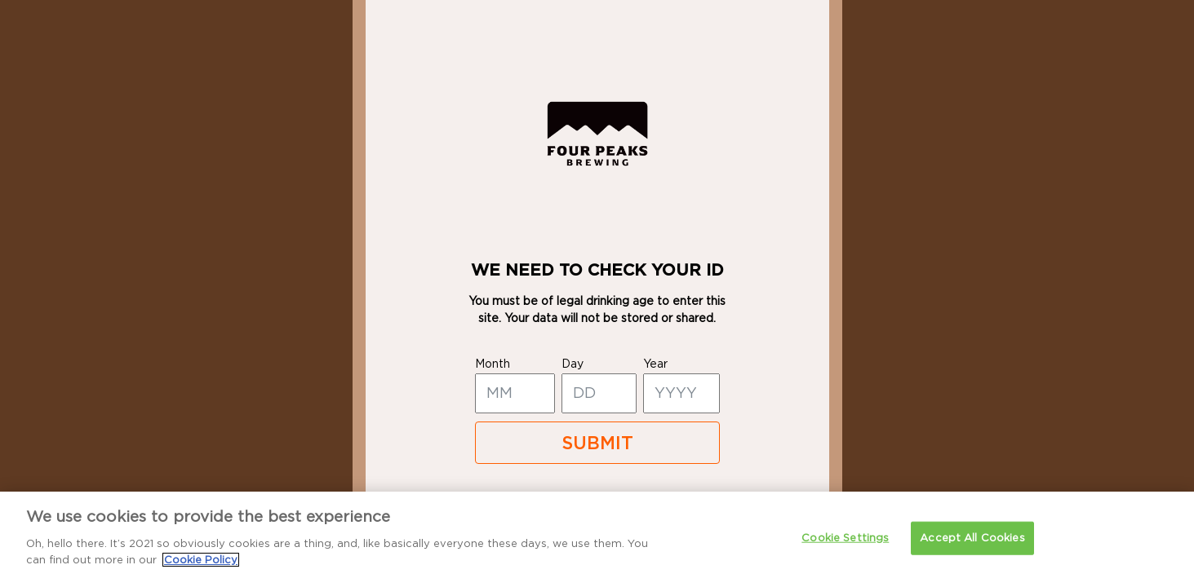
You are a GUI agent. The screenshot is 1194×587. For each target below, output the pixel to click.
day (572, 364)
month (492, 364)
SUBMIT (597, 443)
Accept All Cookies (972, 554)
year (655, 364)
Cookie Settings (845, 554)
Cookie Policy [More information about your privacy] (200, 577)
